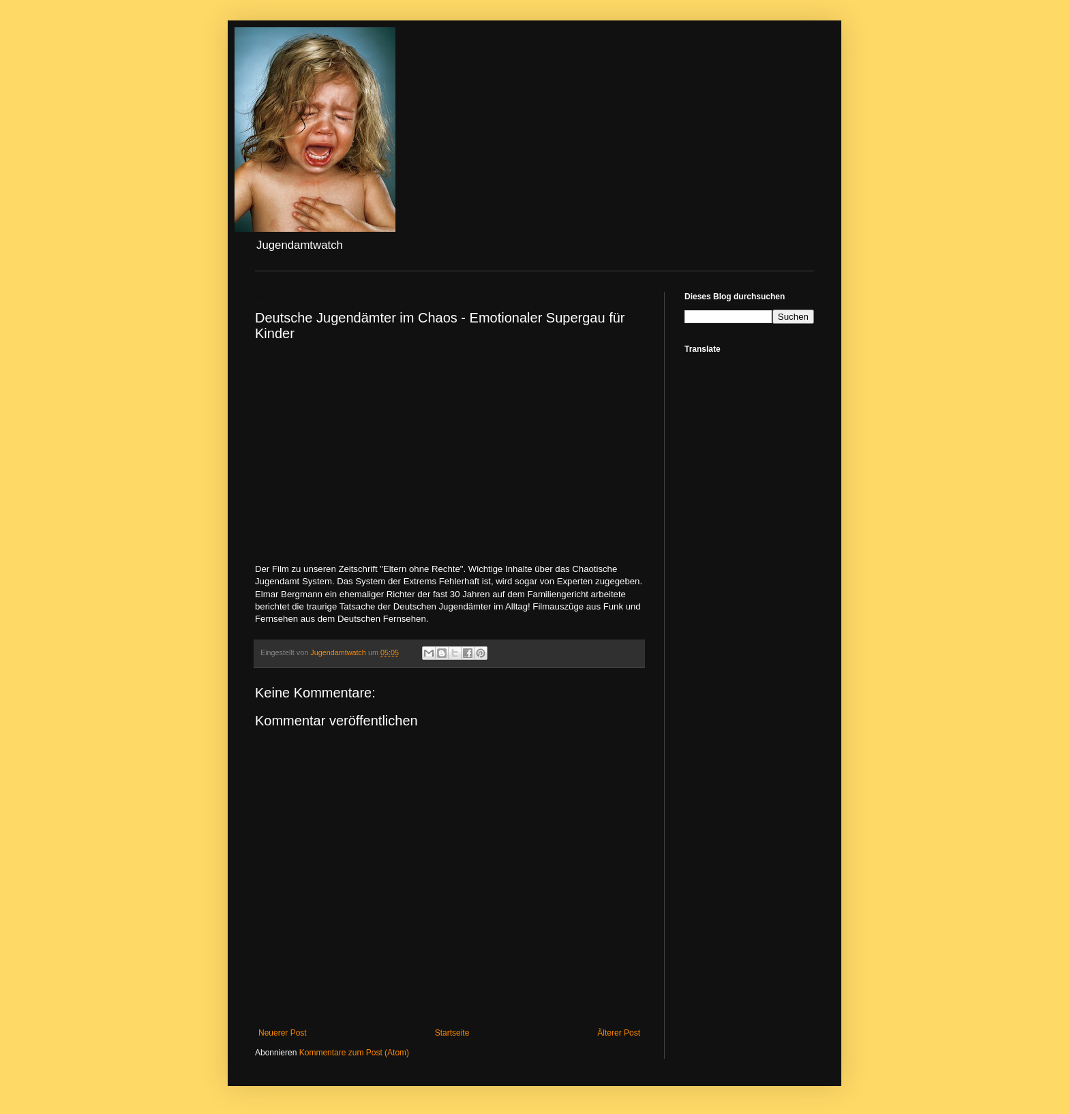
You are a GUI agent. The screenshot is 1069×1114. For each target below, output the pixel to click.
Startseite (452, 1033)
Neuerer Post (282, 1033)
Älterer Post (618, 1033)
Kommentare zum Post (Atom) (354, 1052)
